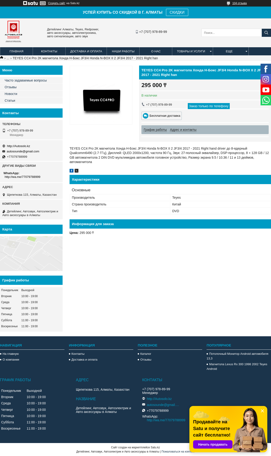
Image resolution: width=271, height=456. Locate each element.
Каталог (145, 353)
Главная (16, 51)
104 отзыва (239, 3)
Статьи (10, 100)
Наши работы (123, 51)
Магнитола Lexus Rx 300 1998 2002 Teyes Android (237, 366)
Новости (11, 94)
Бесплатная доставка (165, 115)
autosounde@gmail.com (23, 151)
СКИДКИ (177, 12)
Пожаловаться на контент (178, 451)
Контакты (49, 51)
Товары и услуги (191, 51)
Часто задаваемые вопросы (26, 80)
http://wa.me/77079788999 (22, 177)
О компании (11, 359)
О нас (156, 51)
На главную (11, 353)
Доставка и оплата (86, 51)
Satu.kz (155, 447)
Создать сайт (56, 3)
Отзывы (10, 87)
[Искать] (266, 33)
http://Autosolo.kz (18, 146)
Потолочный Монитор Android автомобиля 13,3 (237, 356)
